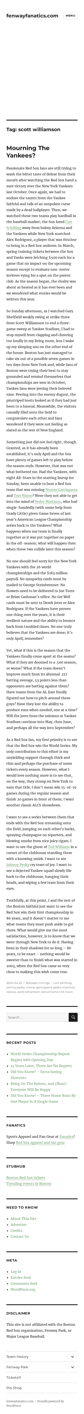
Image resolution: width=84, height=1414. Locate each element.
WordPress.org (23, 1289)
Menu (70, 15)
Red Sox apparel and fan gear (40, 1142)
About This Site (23, 1218)
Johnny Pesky (17, 865)
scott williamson (28, 991)
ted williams (49, 991)
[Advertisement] (42, 75)
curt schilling (62, 983)
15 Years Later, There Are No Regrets (41, 1066)
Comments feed (24, 1283)
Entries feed (21, 1277)
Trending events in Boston (28, 1183)
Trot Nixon (23, 495)
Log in (16, 1271)
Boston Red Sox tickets (25, 1177)
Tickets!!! (13, 1378)
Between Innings (38, 983)
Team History (17, 1357)
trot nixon (66, 991)
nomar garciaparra (39, 987)
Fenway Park (17, 1367)
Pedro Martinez (48, 501)
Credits (16, 1230)
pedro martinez (64, 987)
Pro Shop (14, 1388)
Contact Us (20, 1236)
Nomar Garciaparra (61, 489)
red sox (11, 991)
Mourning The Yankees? (28, 151)
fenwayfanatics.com (32, 16)
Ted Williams (59, 847)
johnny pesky (15, 987)
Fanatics (66, 1136)
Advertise (19, 1224)
